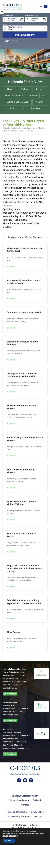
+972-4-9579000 (19, 681)
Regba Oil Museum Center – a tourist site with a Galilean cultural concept (25, 568)
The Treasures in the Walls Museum (21, 471)
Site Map (37, 816)
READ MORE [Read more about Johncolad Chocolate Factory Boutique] (11, 360)
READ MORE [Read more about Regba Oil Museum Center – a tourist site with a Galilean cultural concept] (11, 586)
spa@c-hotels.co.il (10, 688)
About (10, 89)
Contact (25, 804)
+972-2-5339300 (19, 711)
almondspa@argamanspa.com (16, 748)
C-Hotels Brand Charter (19, 800)
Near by (39, 102)
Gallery (24, 89)
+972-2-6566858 (19, 741)
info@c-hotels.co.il (10, 678)
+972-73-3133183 (21, 735)
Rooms (39, 89)
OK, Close (9, 841)
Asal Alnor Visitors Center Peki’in (24, 312)
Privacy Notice (37, 812)
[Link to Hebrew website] (40, 6)
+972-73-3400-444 (14, 745)
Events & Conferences (17, 102)
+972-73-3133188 (14, 684)
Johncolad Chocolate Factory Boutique (22, 343)
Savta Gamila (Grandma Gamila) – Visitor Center (24, 282)
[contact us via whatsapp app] (10, 693)
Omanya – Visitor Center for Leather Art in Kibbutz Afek (22, 375)
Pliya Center (13, 632)
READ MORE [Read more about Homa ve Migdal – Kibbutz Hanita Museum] (11, 456)
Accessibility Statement (19, 816)
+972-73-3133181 (21, 675)
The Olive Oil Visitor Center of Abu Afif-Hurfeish (25, 250)
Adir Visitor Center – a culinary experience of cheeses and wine (24, 602)
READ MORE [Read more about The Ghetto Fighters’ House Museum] (11, 424)
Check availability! (25, 35)
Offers (13, 108)
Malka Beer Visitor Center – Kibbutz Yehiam (21, 503)
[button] (2, 12)
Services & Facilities (15, 95)
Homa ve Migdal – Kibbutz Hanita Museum (25, 439)
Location (35, 108)
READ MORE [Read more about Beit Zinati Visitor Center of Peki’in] (11, 552)
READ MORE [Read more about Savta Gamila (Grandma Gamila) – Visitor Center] (11, 299)
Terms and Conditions (16, 812)
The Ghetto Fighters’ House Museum (21, 407)
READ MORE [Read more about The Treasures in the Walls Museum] (11, 488)
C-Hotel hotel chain (10, 128)
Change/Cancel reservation (25, 795)
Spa (43, 95)
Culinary (33, 95)
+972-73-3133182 (21, 708)
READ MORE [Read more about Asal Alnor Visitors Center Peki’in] (11, 328)
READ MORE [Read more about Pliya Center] (11, 648)
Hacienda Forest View (28, 128)
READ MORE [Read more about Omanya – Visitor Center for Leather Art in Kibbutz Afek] (11, 392)
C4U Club (37, 800)
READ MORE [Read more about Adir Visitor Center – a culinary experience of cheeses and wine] (11, 618)
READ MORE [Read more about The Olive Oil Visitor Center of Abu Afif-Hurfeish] (11, 267)
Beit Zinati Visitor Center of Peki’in (21, 535)
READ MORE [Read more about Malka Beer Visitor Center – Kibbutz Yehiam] (11, 520)
